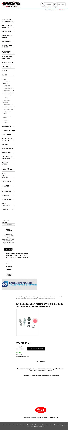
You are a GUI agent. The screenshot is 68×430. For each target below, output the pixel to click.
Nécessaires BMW (9, 90)
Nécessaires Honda (9, 93)
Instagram (7, 267)
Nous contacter (8, 244)
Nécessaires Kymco (9, 107)
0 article (48, 4)
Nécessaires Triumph (6, 112)
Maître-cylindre (8, 95)
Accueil (18, 297)
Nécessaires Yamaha (6, 116)
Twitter (6, 264)
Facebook (7, 261)
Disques (6, 122)
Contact (61, 4)
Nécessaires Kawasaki (6, 101)
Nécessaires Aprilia (9, 88)
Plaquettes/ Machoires (6, 82)
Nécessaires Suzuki (9, 109)
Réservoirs (7, 85)
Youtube (7, 269)
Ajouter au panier (38, 348)
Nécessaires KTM (8, 104)
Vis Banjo (6, 120)
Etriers (6, 97)
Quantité (20, 346)
